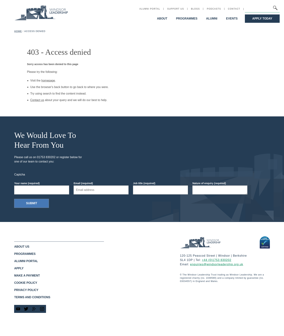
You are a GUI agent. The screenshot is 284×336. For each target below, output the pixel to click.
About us (21, 246)
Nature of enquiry (209, 183)
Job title (144, 183)
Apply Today (262, 18)
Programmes (186, 18)
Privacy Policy (26, 290)
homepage (48, 80)
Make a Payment (27, 275)
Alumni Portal (149, 9)
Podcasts (214, 9)
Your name (27, 183)
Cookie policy (25, 282)
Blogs (195, 9)
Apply (19, 268)
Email (83, 183)
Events (232, 18)
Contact (234, 9)
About (162, 18)
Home (18, 31)
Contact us (37, 100)
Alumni (211, 18)
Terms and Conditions (32, 297)
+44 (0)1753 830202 (216, 260)
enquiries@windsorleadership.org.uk (216, 264)
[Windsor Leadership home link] (41, 12)
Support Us (175, 9)
